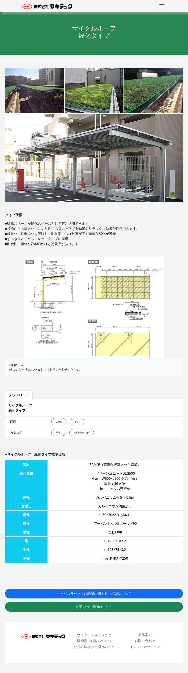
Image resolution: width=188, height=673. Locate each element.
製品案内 (145, 634)
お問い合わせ (145, 640)
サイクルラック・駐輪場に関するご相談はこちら (94, 593)
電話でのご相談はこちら (94, 606)
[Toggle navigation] (162, 6)
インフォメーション (145, 646)
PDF (77, 421)
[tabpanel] (94, 418)
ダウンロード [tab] (19, 394)
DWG (59, 421)
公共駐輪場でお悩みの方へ (94, 646)
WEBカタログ (81, 432)
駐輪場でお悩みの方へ (94, 640)
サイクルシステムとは (94, 634)
